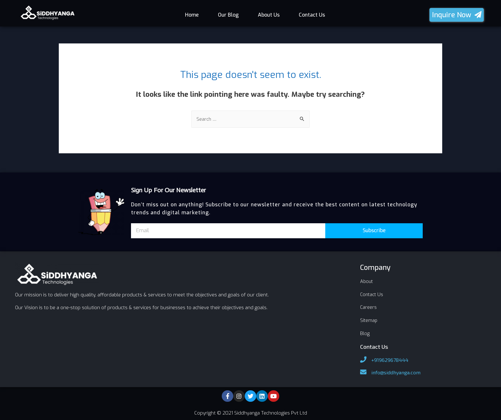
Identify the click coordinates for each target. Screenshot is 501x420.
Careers (368, 307)
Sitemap (369, 320)
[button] (456, 15)
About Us (269, 14)
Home (192, 14)
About (367, 281)
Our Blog (228, 14)
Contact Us (312, 14)
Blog (365, 332)
